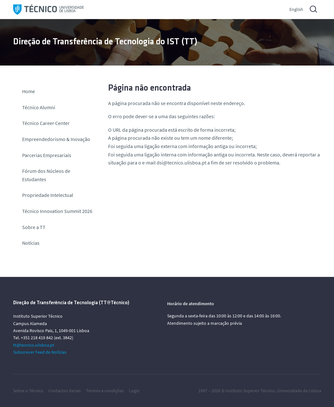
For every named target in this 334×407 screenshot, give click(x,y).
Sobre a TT (34, 227)
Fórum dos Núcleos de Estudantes (46, 175)
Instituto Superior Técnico (250, 391)
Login (134, 391)
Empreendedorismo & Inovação (56, 139)
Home (28, 91)
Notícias (30, 243)
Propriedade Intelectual (47, 195)
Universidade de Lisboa (299, 391)
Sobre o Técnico (28, 391)
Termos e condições (105, 391)
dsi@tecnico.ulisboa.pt (181, 162)
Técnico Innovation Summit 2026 (57, 211)
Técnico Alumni (38, 107)
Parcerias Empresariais (46, 155)
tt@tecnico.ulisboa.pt (33, 345)
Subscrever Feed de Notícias (39, 352)
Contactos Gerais (64, 391)
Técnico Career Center (46, 123)
